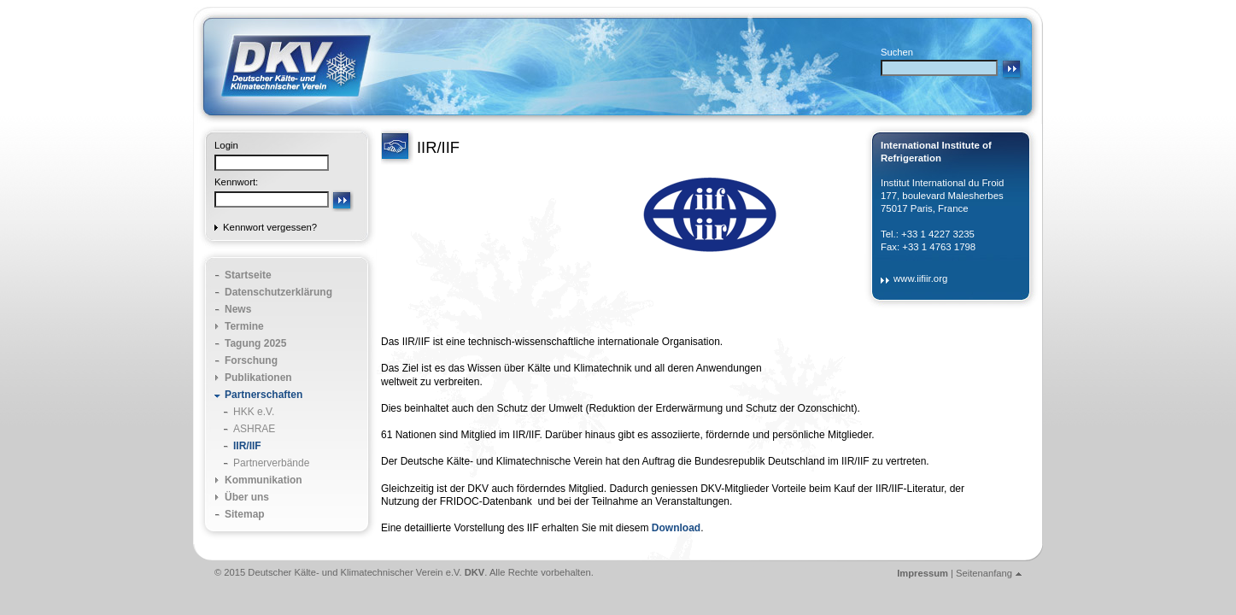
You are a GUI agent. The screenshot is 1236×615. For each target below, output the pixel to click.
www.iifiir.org (920, 278)
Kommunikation (263, 480)
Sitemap (245, 514)
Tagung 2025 (255, 343)
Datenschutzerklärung (278, 292)
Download (676, 528)
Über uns (247, 497)
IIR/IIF (247, 446)
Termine (244, 326)
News (238, 309)
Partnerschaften (263, 395)
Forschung (251, 360)
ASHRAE (254, 429)
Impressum (922, 573)
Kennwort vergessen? (270, 227)
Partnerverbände (271, 463)
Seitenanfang (984, 573)
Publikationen (258, 378)
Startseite (248, 275)
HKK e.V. (253, 412)
